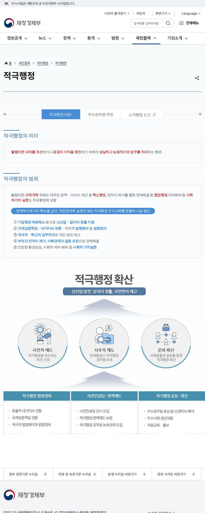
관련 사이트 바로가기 (171, 474)
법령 (115, 38)
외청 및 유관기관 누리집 (74, 474)
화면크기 (163, 13)
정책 (67, 38)
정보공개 (14, 38)
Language (189, 13)
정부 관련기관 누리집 (23, 474)
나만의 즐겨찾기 (117, 13)
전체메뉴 (192, 23)
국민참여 (143, 38)
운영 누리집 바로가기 (122, 474)
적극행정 (42, 63)
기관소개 (175, 38)
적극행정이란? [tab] (60, 114)
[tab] (142, 114)
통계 (91, 38)
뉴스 (42, 38)
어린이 (142, 13)
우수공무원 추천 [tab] (100, 114)
